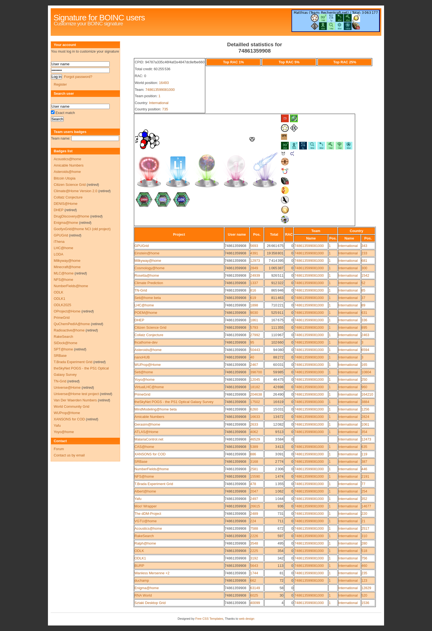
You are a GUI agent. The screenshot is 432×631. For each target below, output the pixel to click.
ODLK (139, 551)
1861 (254, 320)
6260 (254, 409)
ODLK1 (140, 558)
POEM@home (145, 313)
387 (364, 461)
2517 (365, 528)
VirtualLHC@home (149, 387)
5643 (254, 566)
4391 (254, 253)
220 (364, 514)
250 (364, 379)
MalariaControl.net (148, 439)
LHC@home (144, 305)
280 (364, 543)
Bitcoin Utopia (64, 178)
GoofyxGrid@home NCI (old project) (82, 229)
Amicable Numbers (149, 417)
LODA (58, 254)
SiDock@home (65, 343)
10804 (366, 372)
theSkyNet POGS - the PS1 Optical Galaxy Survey (174, 402)
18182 (255, 387)
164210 (367, 394)
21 (363, 521)
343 (364, 246)
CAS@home (144, 447)
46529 (255, 439)
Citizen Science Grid (150, 327)
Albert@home (145, 491)
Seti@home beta (147, 298)
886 (253, 454)
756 (364, 558)
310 (364, 536)
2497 (254, 499)
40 (252, 357)
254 (364, 491)
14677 (366, 506)
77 (363, 484)
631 (364, 313)
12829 (366, 588)
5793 (254, 327)
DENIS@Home (65, 204)
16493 (164, 83)
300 (364, 268)
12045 (255, 379)
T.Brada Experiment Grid (153, 484)
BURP (139, 566)
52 (363, 283)
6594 (365, 350)
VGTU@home (145, 521)
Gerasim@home (147, 424)
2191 (365, 476)
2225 (254, 551)
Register (60, 84)
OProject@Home (67, 311)
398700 (256, 372)
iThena (59, 242)
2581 (254, 469)
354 (364, 432)
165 (364, 365)
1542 (365, 275)
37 (363, 298)
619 (253, 298)
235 (364, 573)
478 (253, 484)
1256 (365, 409)
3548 (254, 543)
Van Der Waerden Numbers (75, 400)
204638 (256, 394)
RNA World (143, 595)
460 (364, 566)
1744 (254, 573)
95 (252, 342)
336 (364, 320)
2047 (254, 491)
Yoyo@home (144, 379)
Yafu (137, 499)
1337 (254, 283)
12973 (255, 261)
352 (364, 499)
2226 (254, 536)
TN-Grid (140, 290)
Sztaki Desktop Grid (150, 603)
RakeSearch (144, 536)
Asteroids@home (147, 350)
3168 (254, 461)
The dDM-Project (147, 514)
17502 (255, 402)
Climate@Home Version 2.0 (75, 191)
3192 (254, 558)
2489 (254, 514)
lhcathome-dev (146, 342)
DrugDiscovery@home (71, 216)
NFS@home (144, 476)
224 (253, 521)
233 (364, 253)
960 (364, 387)
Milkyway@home (147, 261)
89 (363, 305)
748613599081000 (160, 90)
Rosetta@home (146, 275)
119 (364, 454)
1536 (365, 603)
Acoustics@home (148, 528)
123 (364, 580)
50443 (255, 350)
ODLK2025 (62, 305)
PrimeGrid (142, 394)
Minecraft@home (67, 267)
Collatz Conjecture (148, 335)
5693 (254, 246)
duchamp (141, 580)
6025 (254, 595)
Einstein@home (147, 253)
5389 (254, 447)
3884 (365, 402)
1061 (365, 424)
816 (253, 290)
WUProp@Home (147, 365)
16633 (255, 417)
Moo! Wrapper (145, 506)
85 (363, 290)
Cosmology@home (149, 268)
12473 (366, 439)
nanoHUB (142, 357)
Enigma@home (146, 588)
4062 (254, 432)
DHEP (139, 320)
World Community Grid (71, 406)
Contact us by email (69, 455)
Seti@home (143, 372)
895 (364, 327)
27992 (255, 335)
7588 (254, 528)
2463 (365, 335)
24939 (255, 275)
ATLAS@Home (146, 432)
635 (364, 447)
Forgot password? (78, 77)
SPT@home (63, 349)
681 (364, 261)
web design (247, 618)
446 (364, 469)
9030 (254, 313)
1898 (254, 305)
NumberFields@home (151, 469)
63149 (255, 588)
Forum (59, 449)
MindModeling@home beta (155, 409)
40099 (255, 603)
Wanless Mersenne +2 (151, 573)
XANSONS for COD (150, 454)
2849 (254, 268)
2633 (254, 424)
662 (253, 580)
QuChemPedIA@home (72, 324)
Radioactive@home (69, 330)
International (158, 103)
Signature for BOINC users (99, 17)
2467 (254, 365)
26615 (255, 506)
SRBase (140, 461)
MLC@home (64, 273)
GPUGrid (141, 246)
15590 (255, 476)
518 (364, 551)
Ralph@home (145, 543)
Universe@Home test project (76, 394)
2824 (365, 417)
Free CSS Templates (209, 618)
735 (165, 109)
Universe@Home (67, 387)
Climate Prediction (148, 283)
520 (364, 595)
